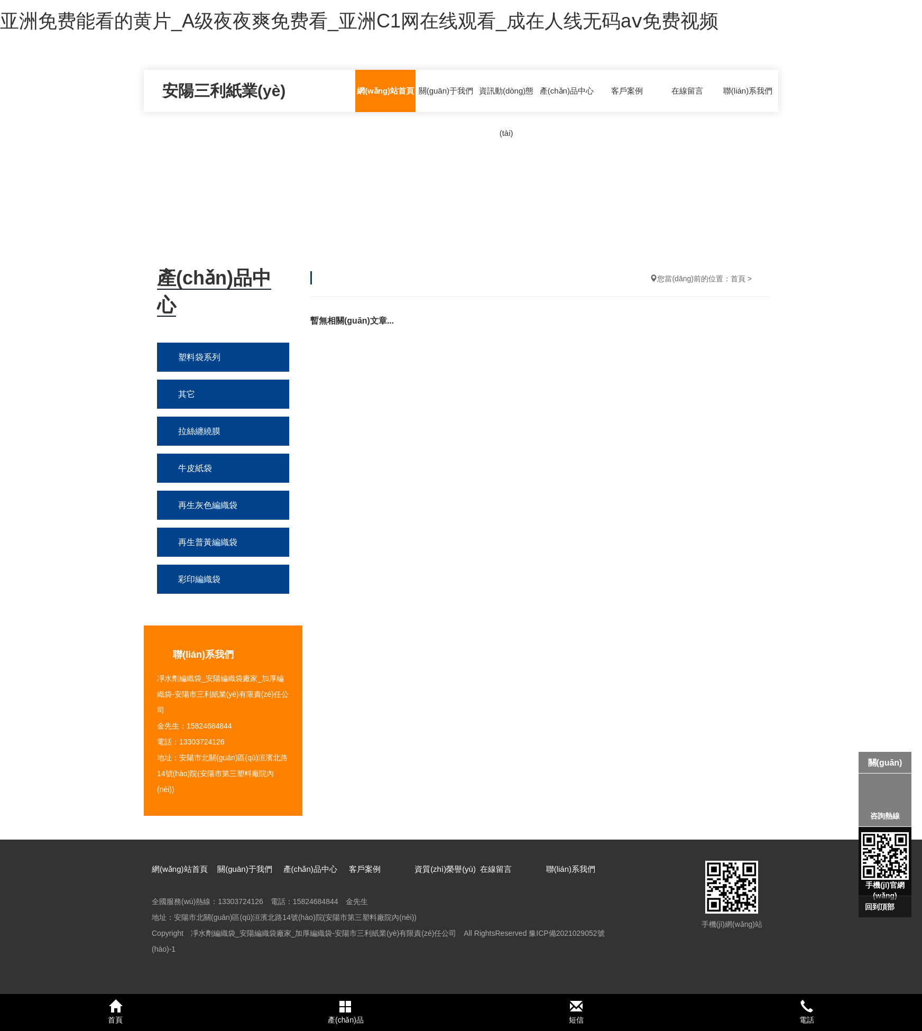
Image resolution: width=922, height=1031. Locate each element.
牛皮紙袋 (195, 468)
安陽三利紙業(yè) (223, 90)
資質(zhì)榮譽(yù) (445, 868)
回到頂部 (880, 907)
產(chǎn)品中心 (567, 90)
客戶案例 (627, 90)
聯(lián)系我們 (747, 90)
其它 (186, 394)
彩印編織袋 (199, 579)
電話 (807, 1012)
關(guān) (885, 762)
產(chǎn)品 (345, 1012)
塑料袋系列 (199, 357)
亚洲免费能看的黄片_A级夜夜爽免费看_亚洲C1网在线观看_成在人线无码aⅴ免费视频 (359, 21)
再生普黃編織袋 (207, 542)
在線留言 (687, 90)
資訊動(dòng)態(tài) (506, 111)
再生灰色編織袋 (207, 505)
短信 (576, 1012)
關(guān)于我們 (446, 90)
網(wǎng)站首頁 (385, 90)
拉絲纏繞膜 (199, 431)
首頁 (738, 278)
